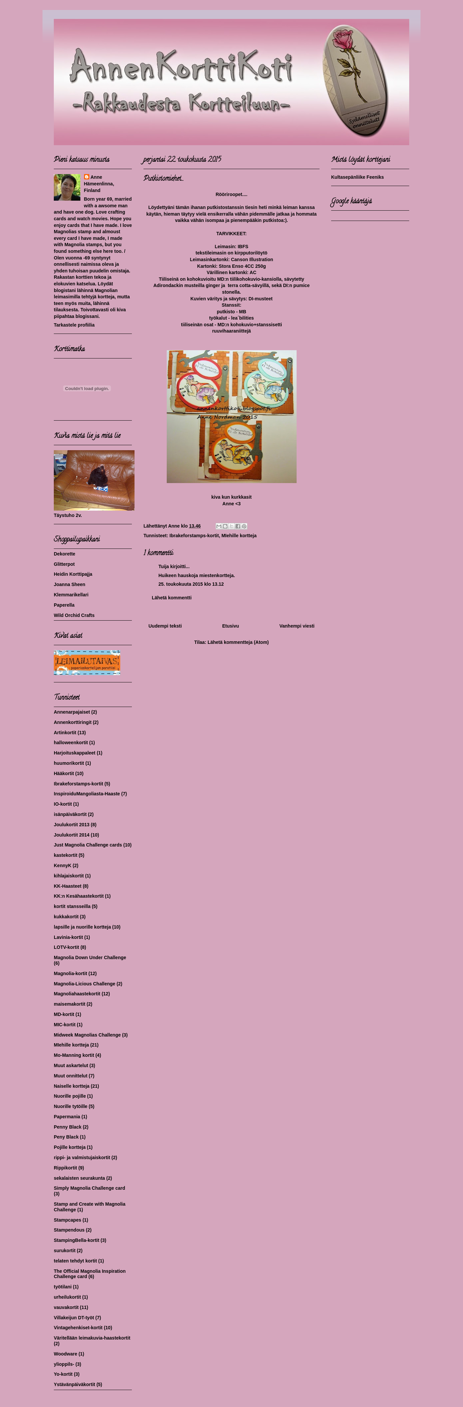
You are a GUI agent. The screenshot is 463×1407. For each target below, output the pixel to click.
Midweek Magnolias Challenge (87, 1035)
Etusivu (230, 626)
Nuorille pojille (70, 1096)
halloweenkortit (71, 742)
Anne (96, 177)
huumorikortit (69, 763)
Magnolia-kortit (70, 973)
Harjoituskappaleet (74, 752)
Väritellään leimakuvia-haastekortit (92, 1338)
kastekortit (65, 855)
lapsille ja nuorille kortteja (82, 927)
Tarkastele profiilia (74, 325)
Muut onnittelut (70, 1075)
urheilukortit (67, 1297)
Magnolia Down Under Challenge (90, 957)
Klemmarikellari (71, 594)
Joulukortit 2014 (71, 835)
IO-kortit (63, 804)
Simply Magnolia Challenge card (89, 1188)
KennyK (62, 865)
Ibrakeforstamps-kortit (194, 535)
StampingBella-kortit (76, 1240)
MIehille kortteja (239, 535)
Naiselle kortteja (71, 1086)
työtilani (63, 1286)
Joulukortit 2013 (71, 824)
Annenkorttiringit (73, 722)
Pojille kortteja (70, 1147)
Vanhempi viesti (297, 626)
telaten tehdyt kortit (75, 1260)
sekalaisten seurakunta (79, 1178)
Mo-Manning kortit (74, 1055)
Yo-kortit (63, 1374)
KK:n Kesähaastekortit (79, 896)
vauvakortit (66, 1307)
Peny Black (66, 1137)
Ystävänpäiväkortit (74, 1384)
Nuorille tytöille (70, 1106)
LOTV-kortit (66, 947)
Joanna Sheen (69, 584)
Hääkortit (64, 773)
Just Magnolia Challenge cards (88, 845)
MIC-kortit (64, 1024)
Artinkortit (65, 732)
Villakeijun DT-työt (74, 1317)
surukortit (64, 1250)
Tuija (163, 566)
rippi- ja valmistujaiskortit (82, 1157)
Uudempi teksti (165, 626)
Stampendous (69, 1230)
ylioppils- (64, 1364)
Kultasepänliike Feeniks (357, 177)
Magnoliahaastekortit (77, 993)
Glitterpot (64, 564)
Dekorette (64, 553)
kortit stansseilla (72, 906)
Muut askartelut (71, 1065)
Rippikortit (65, 1167)
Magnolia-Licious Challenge (84, 983)
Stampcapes (67, 1220)
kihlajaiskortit (69, 875)
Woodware (65, 1354)
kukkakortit (66, 916)
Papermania (67, 1116)
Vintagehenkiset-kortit (78, 1327)
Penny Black (67, 1127)
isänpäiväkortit (70, 814)
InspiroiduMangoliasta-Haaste (87, 793)
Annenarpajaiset (72, 712)
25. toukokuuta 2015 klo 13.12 (191, 584)
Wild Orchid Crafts (74, 615)
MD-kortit (64, 1014)
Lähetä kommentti (172, 597)
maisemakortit (69, 1004)
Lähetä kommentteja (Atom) (238, 642)
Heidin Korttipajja (73, 574)
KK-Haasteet (67, 886)
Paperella (64, 605)
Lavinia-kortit (68, 937)
